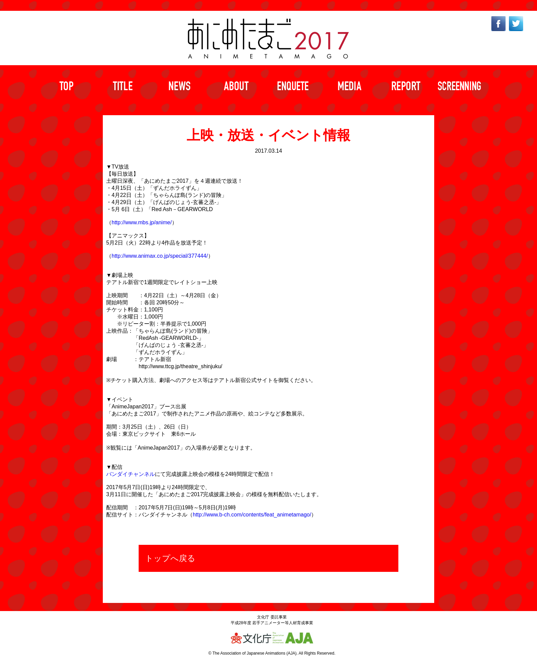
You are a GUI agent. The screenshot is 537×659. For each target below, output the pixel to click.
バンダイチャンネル (130, 474)
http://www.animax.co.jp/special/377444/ (160, 256)
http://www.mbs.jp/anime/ (142, 222)
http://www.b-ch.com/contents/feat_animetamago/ (252, 514)
